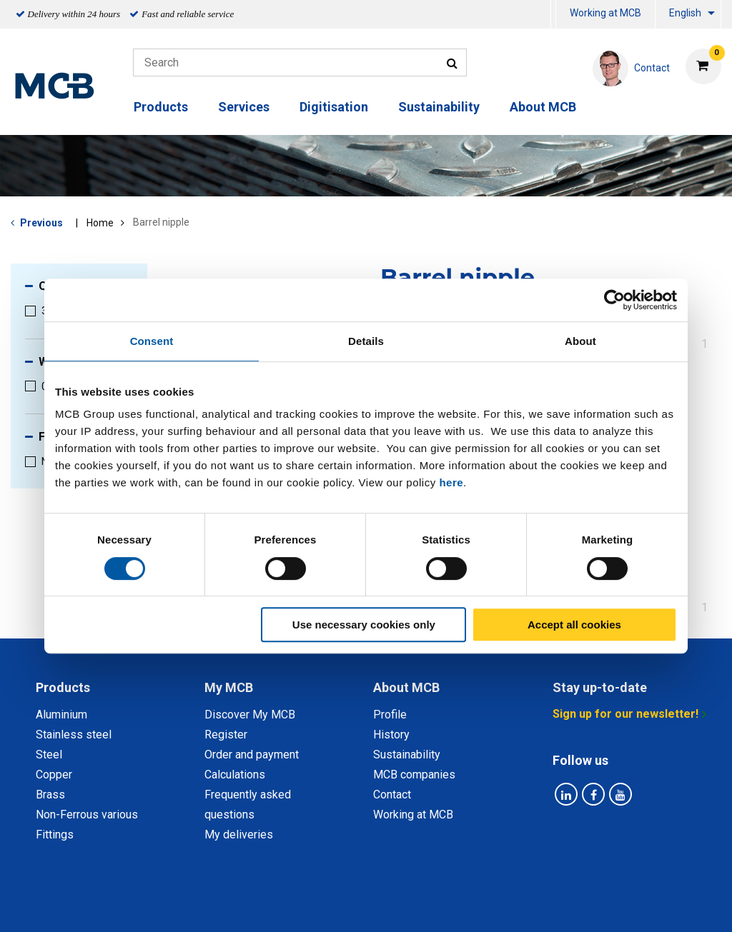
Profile (390, 714)
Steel (49, 754)
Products (161, 106)
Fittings (55, 834)
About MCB (543, 106)
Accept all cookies (574, 624)
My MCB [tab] (228, 687)
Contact (392, 794)
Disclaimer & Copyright (557, 905)
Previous (41, 223)
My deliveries (238, 834)
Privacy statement (224, 905)
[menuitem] (553, 14)
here (451, 482)
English (685, 13)
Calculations (234, 774)
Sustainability (439, 106)
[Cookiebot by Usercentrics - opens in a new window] (614, 300)
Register (225, 734)
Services (243, 106)
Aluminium (61, 714)
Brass (50, 794)
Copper (54, 774)
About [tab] (580, 341)
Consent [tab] (152, 341)
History (391, 734)
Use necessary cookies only (363, 624)
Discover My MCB (249, 714)
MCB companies (414, 774)
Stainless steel (74, 734)
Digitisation (334, 106)
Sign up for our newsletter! (625, 714)
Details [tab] (366, 341)
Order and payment (251, 754)
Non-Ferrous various (87, 814)
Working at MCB (605, 13)
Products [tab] (63, 687)
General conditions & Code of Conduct (385, 905)
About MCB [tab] (406, 687)
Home (100, 223)
